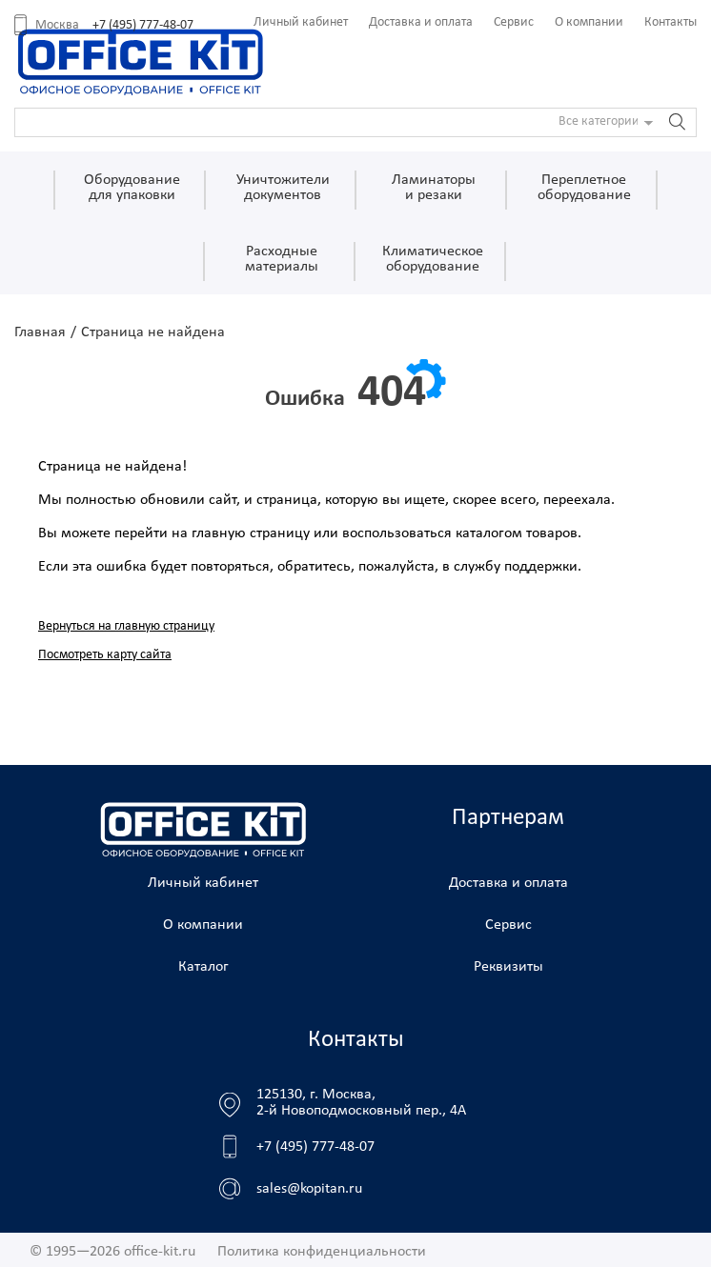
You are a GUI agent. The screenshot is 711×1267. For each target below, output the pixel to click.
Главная (40, 332)
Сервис (514, 22)
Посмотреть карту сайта (105, 655)
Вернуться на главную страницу (126, 626)
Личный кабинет (301, 22)
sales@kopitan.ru (309, 1189)
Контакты (670, 22)
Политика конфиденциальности (321, 1251)
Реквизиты (508, 967)
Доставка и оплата (421, 22)
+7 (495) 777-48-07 (142, 25)
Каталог (203, 967)
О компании (589, 22)
